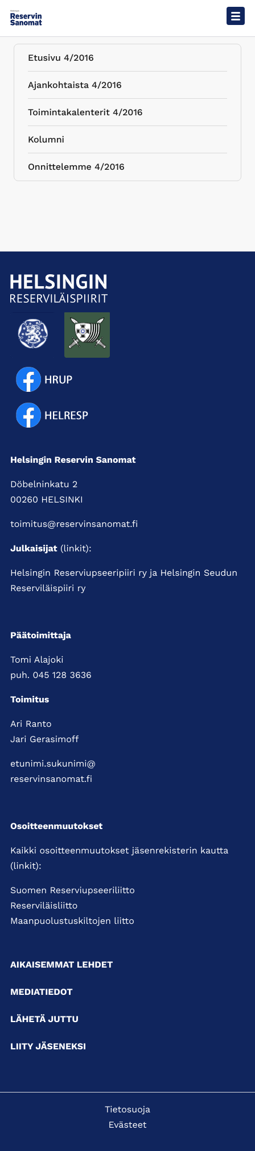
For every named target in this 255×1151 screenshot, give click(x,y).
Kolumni (46, 141)
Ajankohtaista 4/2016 (75, 87)
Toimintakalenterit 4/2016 (85, 114)
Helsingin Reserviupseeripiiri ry (78, 572)
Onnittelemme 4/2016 (76, 169)
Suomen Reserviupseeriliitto (72, 890)
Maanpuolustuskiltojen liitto (72, 920)
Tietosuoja (127, 1109)
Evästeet (128, 1124)
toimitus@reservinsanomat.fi (74, 523)
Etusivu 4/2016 (61, 60)
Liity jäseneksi (48, 1046)
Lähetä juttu (44, 1019)
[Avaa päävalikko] (236, 16)
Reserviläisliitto (43, 905)
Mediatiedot (41, 991)
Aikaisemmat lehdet (61, 964)
